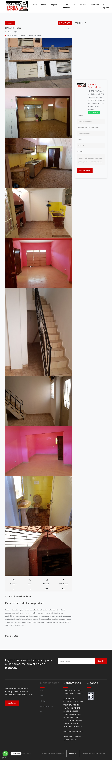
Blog (74, 5)
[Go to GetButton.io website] (5, 757)
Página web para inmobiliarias (53, 753)
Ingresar (106, 6)
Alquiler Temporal (66, 6)
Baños (30, 584)
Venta (42, 696)
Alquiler (43, 701)
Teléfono (80, 139)
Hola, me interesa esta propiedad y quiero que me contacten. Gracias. (91, 159)
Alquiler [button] (54, 5)
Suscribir (101, 661)
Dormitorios (13, 584)
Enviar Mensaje (84, 171)
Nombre (80, 116)
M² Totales (47, 584)
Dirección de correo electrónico (88, 127)
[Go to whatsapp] (5, 753)
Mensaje (80, 151)
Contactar (95, 112)
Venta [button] (43, 5)
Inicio (35, 5)
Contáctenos (94, 5)
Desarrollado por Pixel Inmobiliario (94, 753)
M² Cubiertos (63, 584)
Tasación (83, 5)
